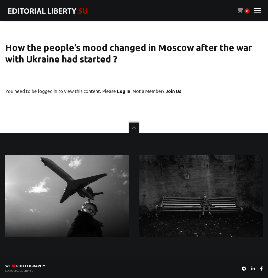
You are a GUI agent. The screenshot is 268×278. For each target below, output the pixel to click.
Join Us (173, 91)
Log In (123, 91)
